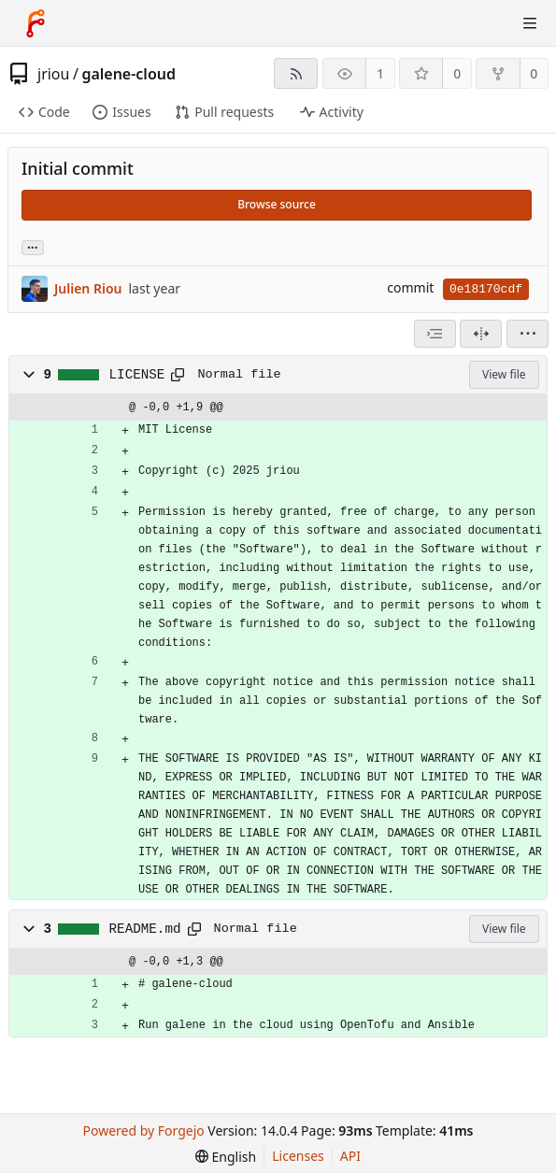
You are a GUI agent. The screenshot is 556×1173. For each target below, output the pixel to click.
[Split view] (481, 334)
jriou (53, 73)
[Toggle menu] (530, 23)
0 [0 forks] (533, 73)
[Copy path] (177, 375)
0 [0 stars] (457, 73)
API (350, 1156)
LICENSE (137, 374)
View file (503, 374)
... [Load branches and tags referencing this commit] (32, 246)
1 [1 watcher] (380, 73)
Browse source (276, 204)
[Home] (35, 23)
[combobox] (435, 334)
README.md (145, 929)
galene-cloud (128, 73)
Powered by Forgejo (144, 1130)
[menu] (527, 334)
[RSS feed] (296, 73)
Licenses (298, 1156)
